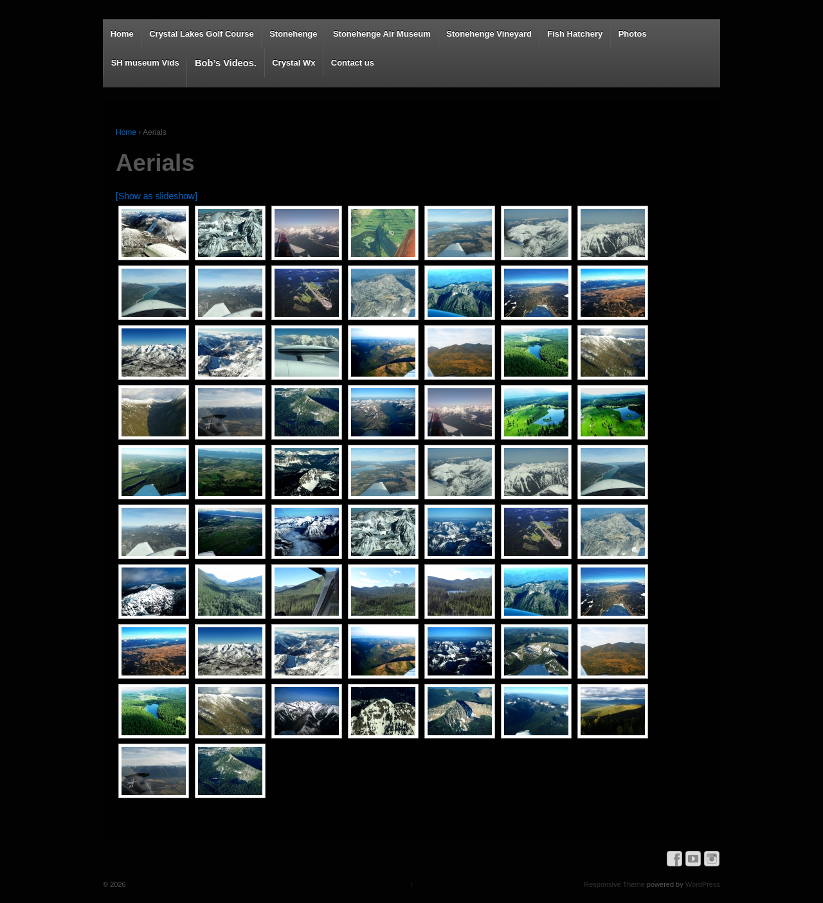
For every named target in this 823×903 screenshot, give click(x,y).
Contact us (352, 62)
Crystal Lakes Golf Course (201, 34)
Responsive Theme (614, 884)
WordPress (702, 884)
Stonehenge (293, 34)
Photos (633, 34)
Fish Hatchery (574, 34)
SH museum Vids (145, 62)
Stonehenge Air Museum (382, 34)
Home (122, 34)
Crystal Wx (293, 62)
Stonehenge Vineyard (489, 34)
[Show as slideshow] (156, 196)
